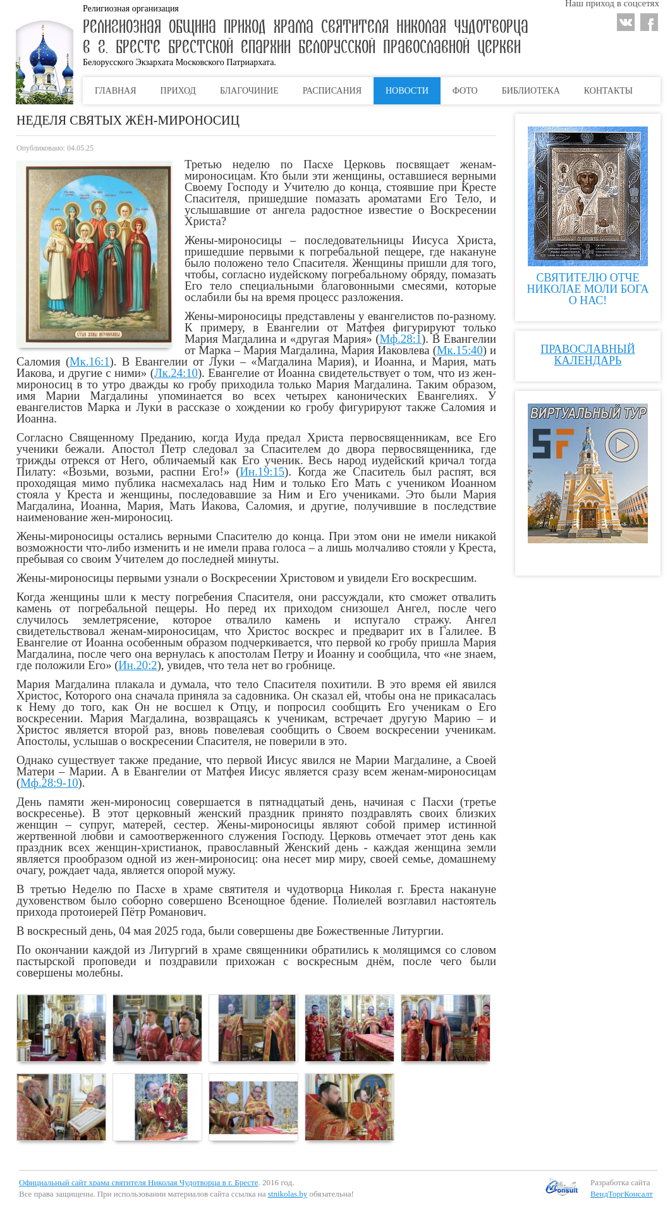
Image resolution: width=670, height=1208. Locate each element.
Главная (116, 91)
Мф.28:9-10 (49, 782)
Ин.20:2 (137, 665)
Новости (407, 91)
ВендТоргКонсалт (621, 1194)
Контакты (608, 91)
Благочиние (249, 91)
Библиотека (531, 91)
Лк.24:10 (176, 372)
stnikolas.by (287, 1194)
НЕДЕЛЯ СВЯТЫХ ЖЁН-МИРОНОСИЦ (128, 120)
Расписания (332, 91)
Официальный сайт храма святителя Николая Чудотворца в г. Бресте (139, 1182)
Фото (465, 91)
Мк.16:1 (89, 361)
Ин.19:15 (262, 471)
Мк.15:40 (460, 350)
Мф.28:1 (401, 338)
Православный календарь (587, 355)
